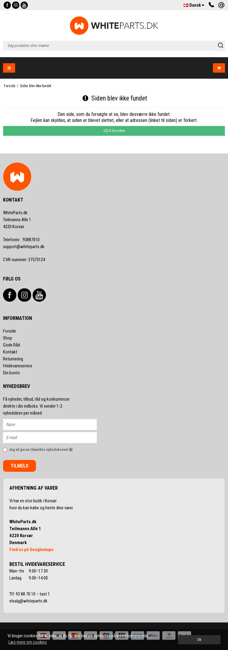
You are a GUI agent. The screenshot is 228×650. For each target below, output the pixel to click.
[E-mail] (55, 437)
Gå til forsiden (114, 131)
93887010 (21, 239)
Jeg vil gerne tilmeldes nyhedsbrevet (53, 448)
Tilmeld (19, 466)
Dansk (194, 5)
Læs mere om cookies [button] (27, 642)
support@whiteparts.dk (23, 246)
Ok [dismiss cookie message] (199, 639)
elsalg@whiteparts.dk (28, 601)
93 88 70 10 (26, 594)
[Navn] (55, 424)
